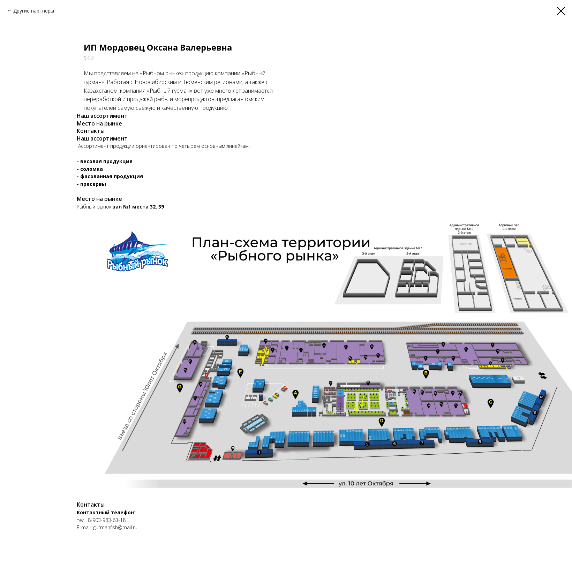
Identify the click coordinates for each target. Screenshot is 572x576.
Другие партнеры (33, 10)
